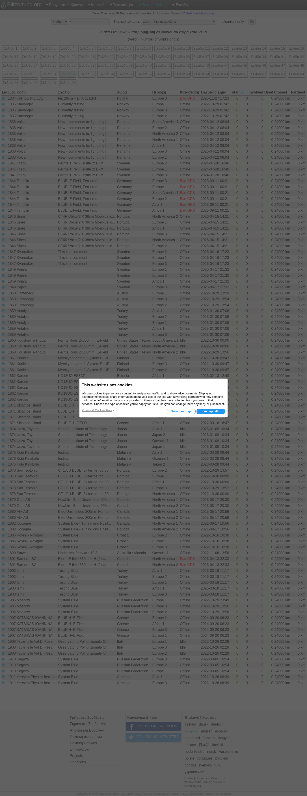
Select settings (181, 411)
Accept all (211, 411)
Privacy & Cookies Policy (98, 410)
